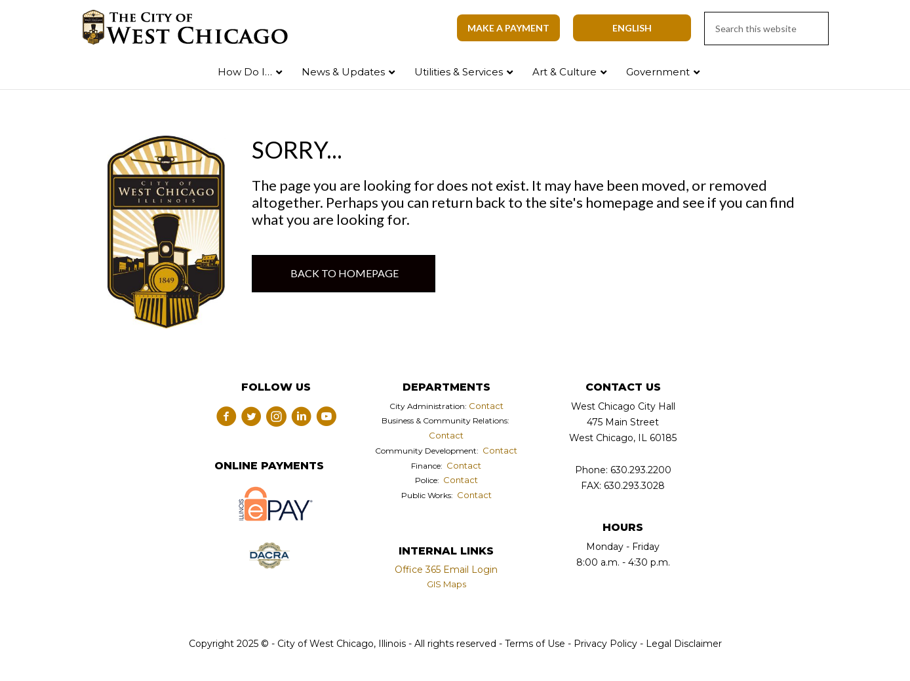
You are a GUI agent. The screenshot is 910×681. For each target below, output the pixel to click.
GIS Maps (446, 584)
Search (872, 69)
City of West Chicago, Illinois (192, 27)
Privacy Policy (605, 644)
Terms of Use (533, 644)
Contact (486, 405)
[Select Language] (632, 27)
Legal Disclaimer (684, 644)
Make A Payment (508, 27)
